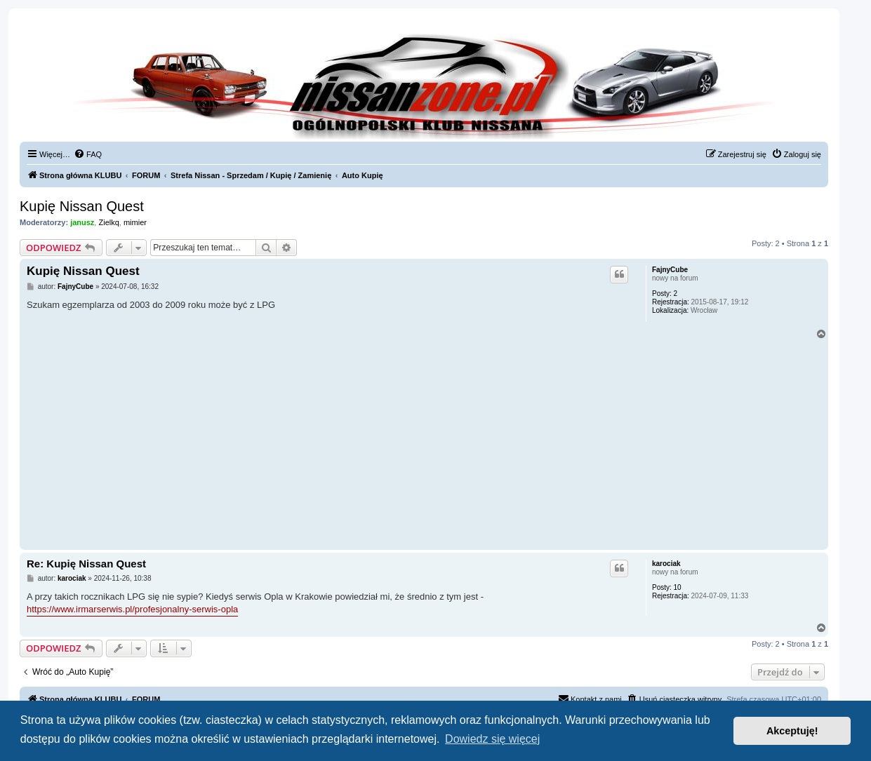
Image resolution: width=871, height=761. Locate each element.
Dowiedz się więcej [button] (492, 739)
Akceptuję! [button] (792, 730)
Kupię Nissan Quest (82, 206)
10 (677, 587)
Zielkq (108, 222)
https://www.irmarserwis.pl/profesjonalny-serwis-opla (132, 609)
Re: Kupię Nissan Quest (86, 564)
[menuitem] (88, 154)
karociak (666, 563)
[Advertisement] (424, 441)
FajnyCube (670, 270)
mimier (135, 222)
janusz (82, 222)
